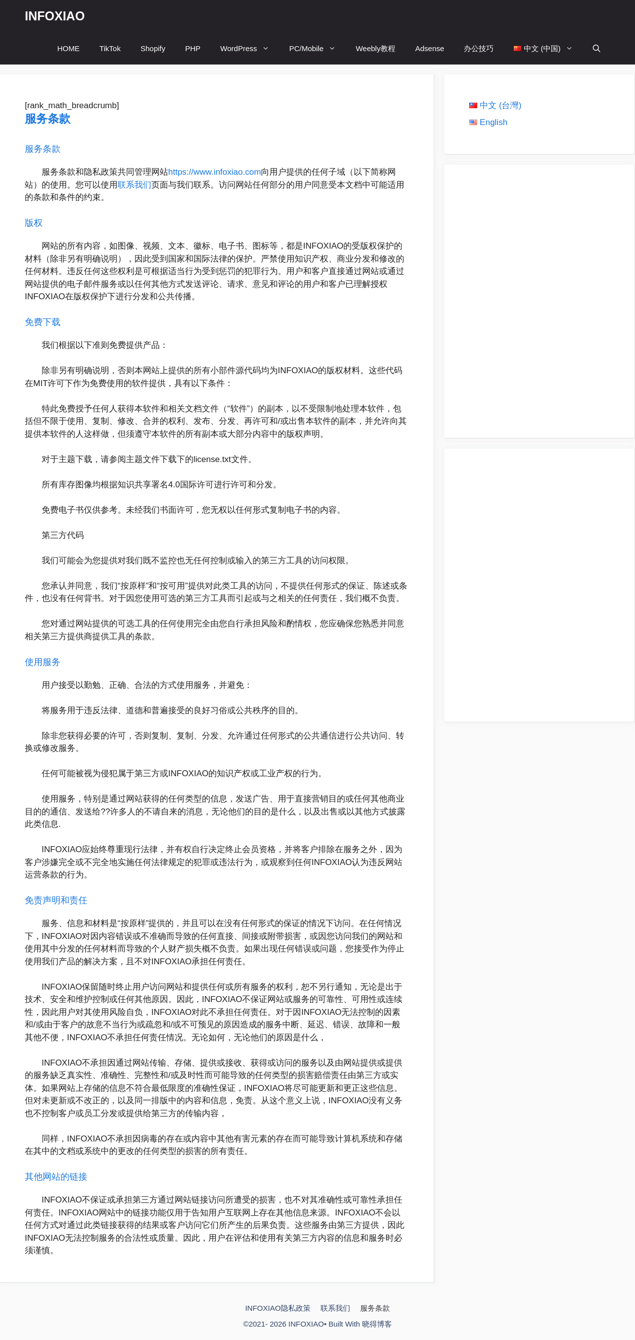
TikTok (110, 48)
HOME (68, 48)
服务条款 (375, 1308)
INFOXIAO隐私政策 (278, 1308)
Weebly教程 (375, 48)
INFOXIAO (55, 16)
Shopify (152, 48)
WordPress (249, 48)
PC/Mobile (317, 48)
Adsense (429, 48)
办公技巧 (479, 48)
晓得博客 (377, 1324)
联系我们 (134, 185)
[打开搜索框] (596, 48)
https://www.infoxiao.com (214, 172)
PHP (192, 48)
